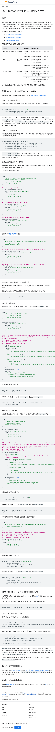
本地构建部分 (10, 684)
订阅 (17, 727)
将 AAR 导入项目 (16, 670)
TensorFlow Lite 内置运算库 (13, 35)
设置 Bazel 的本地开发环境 (38, 95)
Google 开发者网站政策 (30, 694)
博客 (3, 707)
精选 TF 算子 (12, 234)
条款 (3, 723)
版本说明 (31, 710)
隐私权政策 (9, 723)
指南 (7, 7)
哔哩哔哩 (4, 715)
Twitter (4, 712)
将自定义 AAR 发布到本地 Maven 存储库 (37, 670)
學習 (3, 7)
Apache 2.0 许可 (6, 694)
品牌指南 (31, 715)
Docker (27, 596)
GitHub (3, 710)
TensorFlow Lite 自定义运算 (13, 38)
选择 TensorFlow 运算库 (12, 40)
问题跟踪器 (31, 707)
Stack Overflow (32, 712)
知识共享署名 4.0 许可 (27, 693)
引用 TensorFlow (33, 717)
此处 (37, 596)
